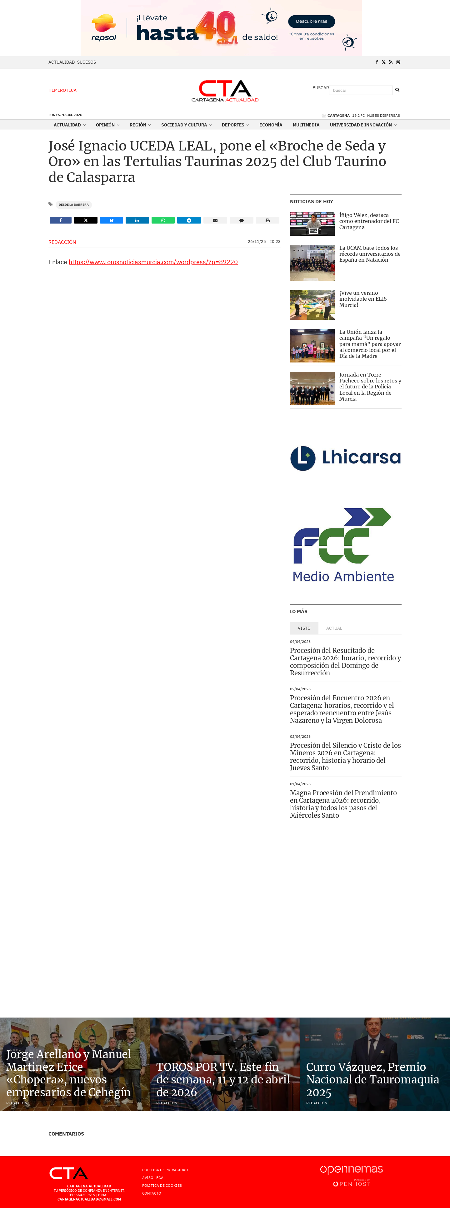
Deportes (235, 125)
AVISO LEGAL (153, 1177)
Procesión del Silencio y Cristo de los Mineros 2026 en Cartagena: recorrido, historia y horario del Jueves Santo (345, 757)
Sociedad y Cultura (186, 125)
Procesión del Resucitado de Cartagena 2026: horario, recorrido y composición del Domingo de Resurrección (345, 662)
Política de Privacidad (165, 1169)
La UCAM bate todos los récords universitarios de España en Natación (370, 254)
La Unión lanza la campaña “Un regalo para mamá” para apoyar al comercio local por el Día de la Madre (370, 344)
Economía (270, 125)
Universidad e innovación (363, 125)
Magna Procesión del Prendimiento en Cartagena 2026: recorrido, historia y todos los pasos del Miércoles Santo (343, 804)
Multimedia (306, 125)
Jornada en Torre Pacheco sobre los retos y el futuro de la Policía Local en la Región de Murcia (370, 387)
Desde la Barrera (74, 205)
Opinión (107, 125)
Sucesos (86, 62)
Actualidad (61, 62)
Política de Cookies (162, 1185)
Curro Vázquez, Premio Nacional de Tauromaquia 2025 (372, 1080)
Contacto (151, 1193)
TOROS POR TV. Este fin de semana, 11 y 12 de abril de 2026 (223, 1080)
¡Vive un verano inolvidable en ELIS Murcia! (363, 299)
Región (140, 125)
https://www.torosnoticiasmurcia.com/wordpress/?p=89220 (153, 262)
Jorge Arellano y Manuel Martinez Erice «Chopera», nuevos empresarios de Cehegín (68, 1073)
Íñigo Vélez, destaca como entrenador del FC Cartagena (369, 221)
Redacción (62, 242)
